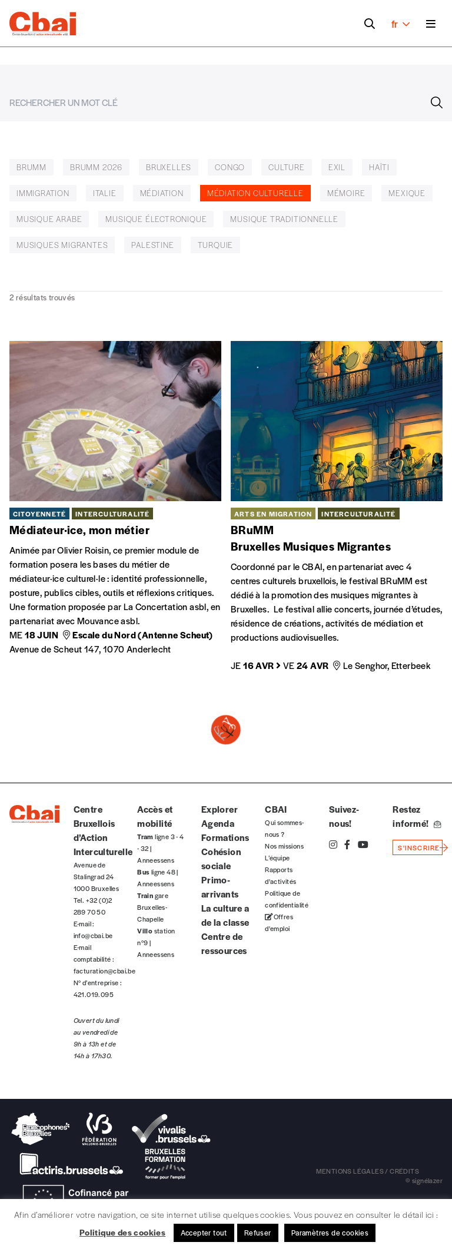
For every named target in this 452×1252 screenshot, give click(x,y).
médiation (162, 192)
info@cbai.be (93, 935)
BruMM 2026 (96, 167)
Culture (286, 167)
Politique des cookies (122, 1232)
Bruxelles (168, 167)
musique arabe (49, 218)
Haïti (379, 167)
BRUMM (31, 167)
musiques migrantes (62, 244)
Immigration (42, 192)
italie (105, 192)
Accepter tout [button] (204, 1232)
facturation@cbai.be (105, 970)
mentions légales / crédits (367, 1170)
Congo (230, 167)
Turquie (216, 244)
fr (400, 23)
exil (336, 167)
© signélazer (424, 1180)
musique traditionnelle (284, 218)
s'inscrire (419, 847)
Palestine (152, 244)
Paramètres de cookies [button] (329, 1232)
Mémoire (346, 192)
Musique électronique (156, 218)
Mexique (407, 192)
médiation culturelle (255, 192)
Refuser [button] (257, 1232)
